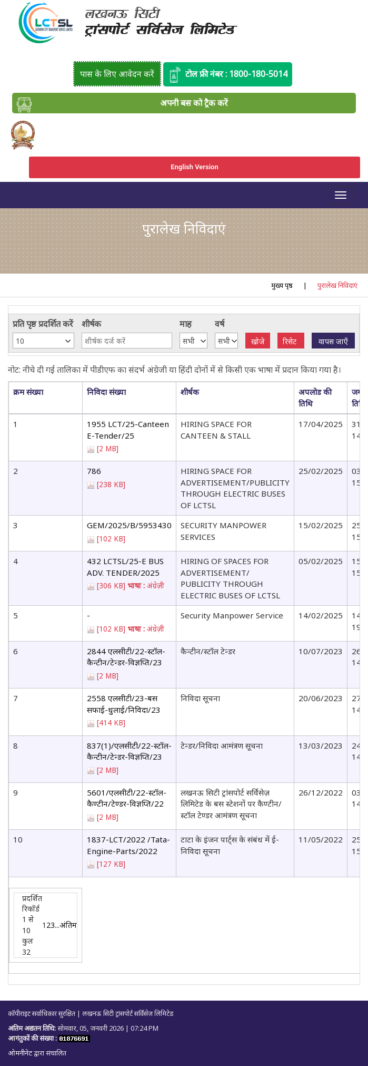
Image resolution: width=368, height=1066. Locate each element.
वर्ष (219, 324)
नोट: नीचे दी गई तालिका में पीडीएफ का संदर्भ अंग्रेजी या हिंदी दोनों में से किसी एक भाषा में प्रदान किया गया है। (174, 369)
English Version (194, 167)
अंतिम (68, 925)
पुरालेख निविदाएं (337, 285)
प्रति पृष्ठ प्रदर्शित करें (43, 324)
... (57, 925)
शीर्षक (91, 324)
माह (186, 324)
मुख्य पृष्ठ (282, 285)
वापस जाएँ (333, 341)
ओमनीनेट (21, 1053)
